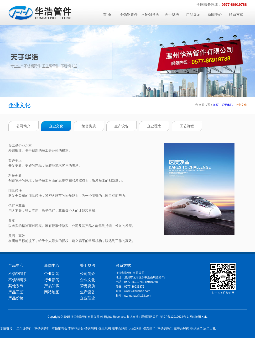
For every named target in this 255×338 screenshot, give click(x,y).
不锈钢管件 (129, 14)
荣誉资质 (89, 126)
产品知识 (51, 286)
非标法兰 (196, 328)
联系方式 (236, 14)
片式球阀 (135, 328)
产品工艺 (16, 292)
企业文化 (56, 126)
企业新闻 (51, 274)
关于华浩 (172, 14)
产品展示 (193, 14)
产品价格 (16, 298)
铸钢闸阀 (90, 328)
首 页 (107, 14)
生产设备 (121, 126)
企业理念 (154, 126)
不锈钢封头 (75, 328)
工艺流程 (187, 126)
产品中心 (16, 265)
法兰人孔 (209, 328)
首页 (216, 105)
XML (205, 316)
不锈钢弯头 (150, 14)
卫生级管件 (24, 328)
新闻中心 (215, 14)
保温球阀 (105, 328)
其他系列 (16, 286)
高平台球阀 (119, 328)
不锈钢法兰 (165, 328)
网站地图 (51, 292)
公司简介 (23, 126)
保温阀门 (149, 328)
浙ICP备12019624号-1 (174, 316)
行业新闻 (51, 280)
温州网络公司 (149, 316)
